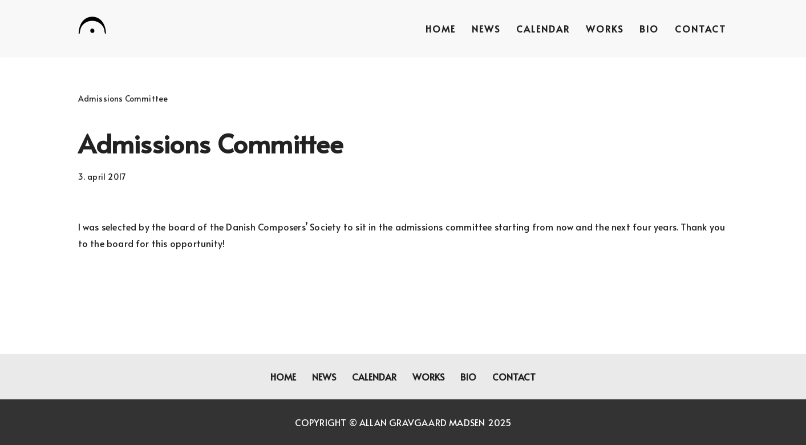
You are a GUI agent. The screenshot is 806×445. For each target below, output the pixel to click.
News (486, 28)
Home (441, 28)
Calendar (543, 28)
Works (604, 28)
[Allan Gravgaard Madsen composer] (92, 27)
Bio (649, 28)
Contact (700, 28)
